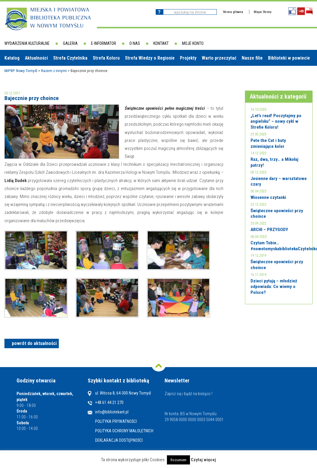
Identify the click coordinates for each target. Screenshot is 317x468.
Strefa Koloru (106, 58)
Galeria (70, 43)
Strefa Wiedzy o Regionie (150, 58)
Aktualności (36, 58)
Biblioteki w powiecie (289, 58)
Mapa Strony (263, 12)
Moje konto (193, 43)
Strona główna (233, 12)
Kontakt (161, 43)
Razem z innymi (54, 70)
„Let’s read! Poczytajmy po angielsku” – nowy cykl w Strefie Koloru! (276, 121)
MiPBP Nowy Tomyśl (20, 70)
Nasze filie (252, 58)
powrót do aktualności (34, 343)
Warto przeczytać (219, 58)
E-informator (103, 43)
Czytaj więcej (203, 459)
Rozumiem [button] (178, 460)
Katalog (11, 58)
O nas (134, 43)
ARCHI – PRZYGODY (269, 229)
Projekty (188, 58)
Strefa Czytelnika (70, 58)
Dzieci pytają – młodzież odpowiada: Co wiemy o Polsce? (274, 286)
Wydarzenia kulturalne (27, 43)
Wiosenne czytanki (268, 197)
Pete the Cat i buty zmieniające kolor (268, 143)
